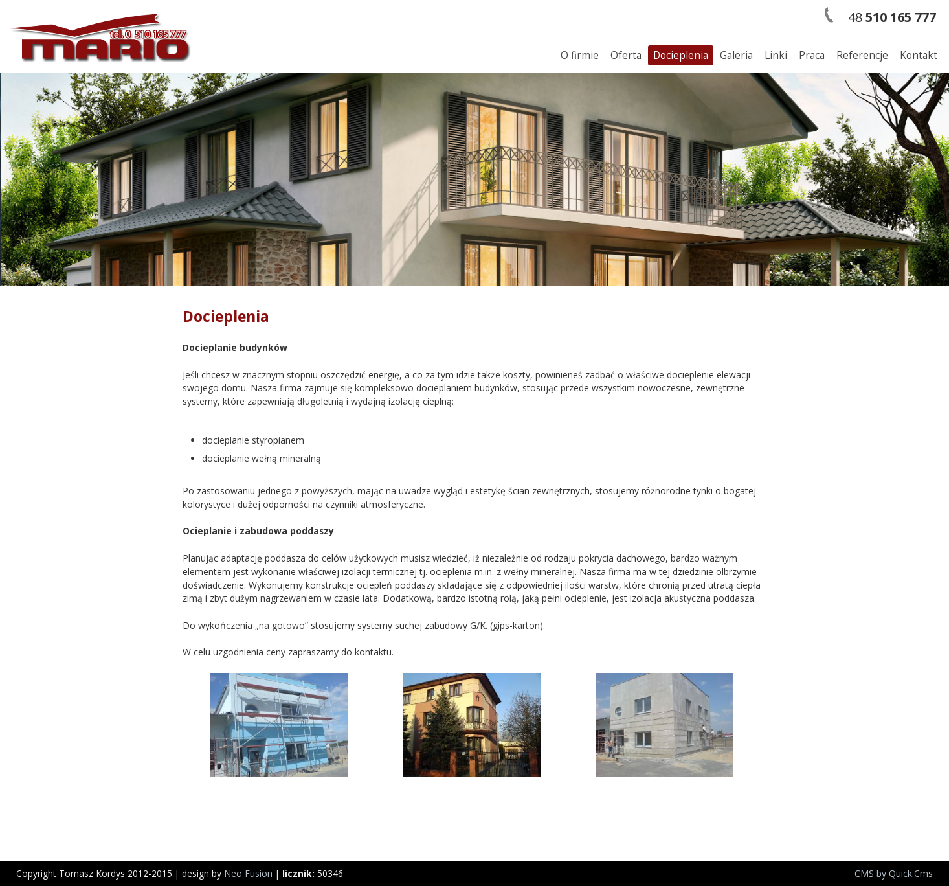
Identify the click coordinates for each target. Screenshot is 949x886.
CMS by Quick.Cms (893, 873)
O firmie (580, 55)
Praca (812, 55)
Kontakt (918, 55)
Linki (776, 55)
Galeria (736, 55)
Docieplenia (680, 55)
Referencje (862, 55)
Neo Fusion (248, 873)
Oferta (626, 55)
